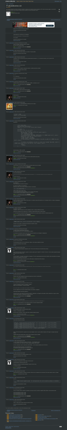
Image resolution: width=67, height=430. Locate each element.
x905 (14, 46)
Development (33, 410)
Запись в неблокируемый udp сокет (14, 417)
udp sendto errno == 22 (14, 5)
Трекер (29, 1)
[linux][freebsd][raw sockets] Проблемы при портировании (47, 418)
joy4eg (14, 105)
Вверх (60, 426)
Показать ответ (16, 40)
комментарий (11, 50)
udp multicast (40, 414)
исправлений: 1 (33, 195)
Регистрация (57, 1)
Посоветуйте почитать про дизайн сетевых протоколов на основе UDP (20, 418)
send (8, 7)
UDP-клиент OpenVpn (41, 417)
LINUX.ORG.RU (10, 1)
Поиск (32, 1)
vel (13, 260)
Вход (60, 1)
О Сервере (6, 426)
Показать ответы (16, 262)
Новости (17, 1)
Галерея (21, 1)
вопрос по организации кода (55, 19)
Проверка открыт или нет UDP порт (14, 414)
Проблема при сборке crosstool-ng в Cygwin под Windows (14, 20)
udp (9, 7)
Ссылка (15, 31)
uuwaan (14, 96)
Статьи (24, 1)
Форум (27, 1)
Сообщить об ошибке (8, 427)
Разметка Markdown (16, 426)
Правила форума (11, 426)
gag (14, 69)
